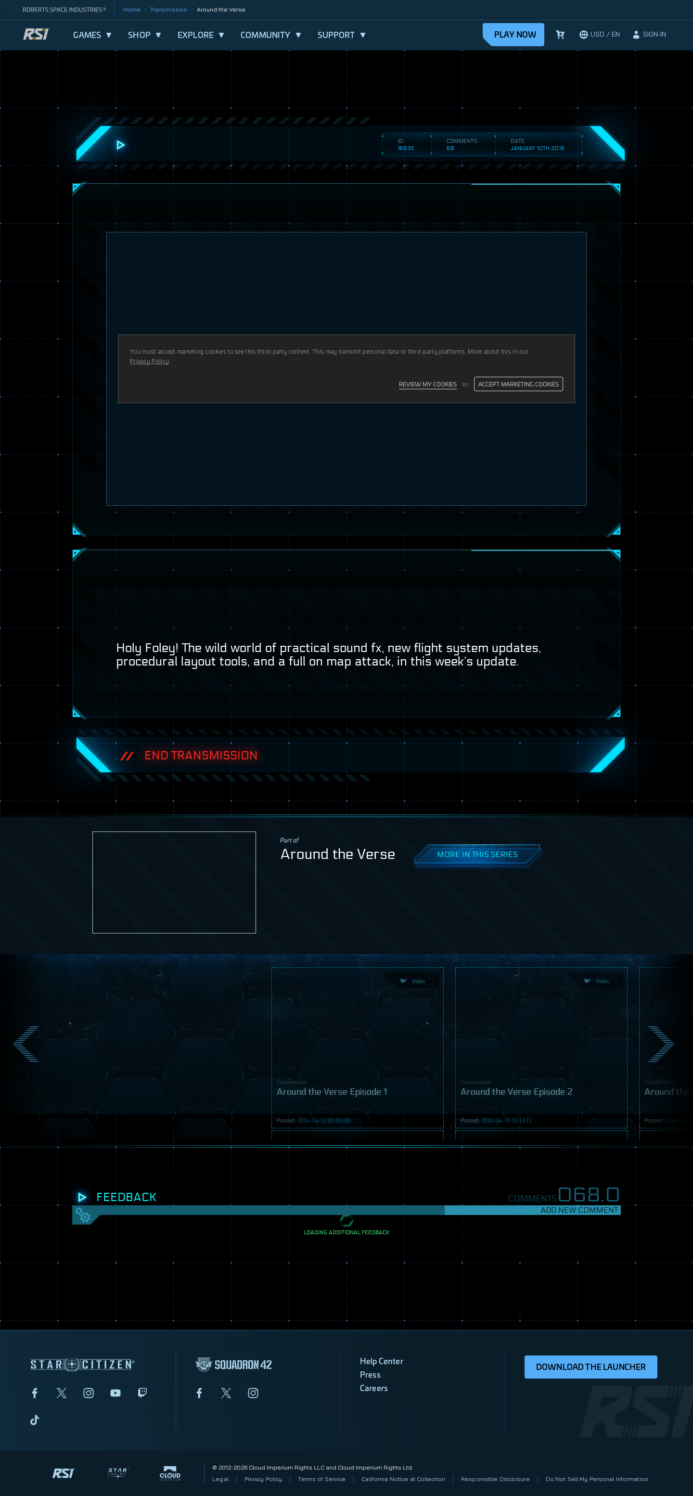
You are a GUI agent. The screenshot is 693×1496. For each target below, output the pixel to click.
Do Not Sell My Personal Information (597, 1479)
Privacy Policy (263, 1479)
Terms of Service (322, 1479)
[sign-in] (649, 34)
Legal (220, 1479)
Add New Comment (579, 1210)
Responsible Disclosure (495, 1479)
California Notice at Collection (403, 1479)
